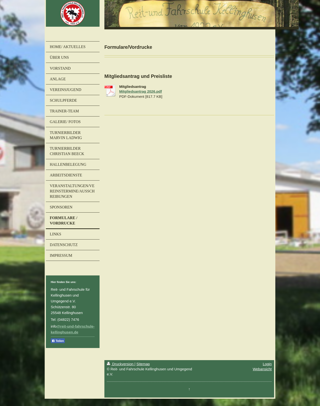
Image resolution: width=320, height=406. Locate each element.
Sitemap (143, 364)
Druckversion (121, 364)
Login (267, 364)
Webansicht (262, 369)
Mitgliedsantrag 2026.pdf (140, 91)
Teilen (58, 341)
